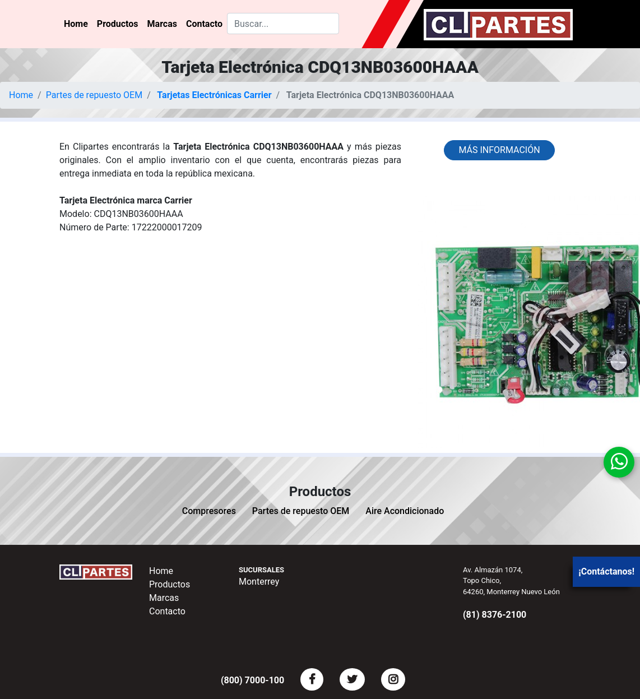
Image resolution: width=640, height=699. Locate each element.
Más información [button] (499, 150)
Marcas (162, 23)
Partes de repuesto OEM (94, 95)
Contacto (204, 23)
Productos (117, 23)
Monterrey (259, 581)
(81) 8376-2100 (494, 614)
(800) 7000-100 (252, 680)
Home (76, 23)
